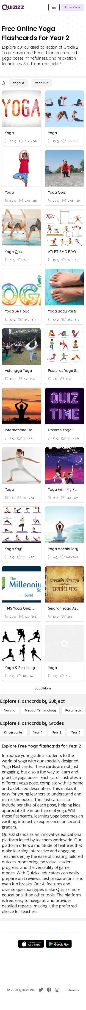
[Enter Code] (72, 7)
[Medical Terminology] (40, 710)
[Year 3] (75, 732)
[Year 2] (41, 83)
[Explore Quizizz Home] (13, 7)
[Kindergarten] (14, 732)
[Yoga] (18, 83)
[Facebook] (49, 989)
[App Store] (31, 944)
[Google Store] (59, 944)
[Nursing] (9, 710)
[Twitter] (41, 989)
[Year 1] (37, 732)
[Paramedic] (73, 710)
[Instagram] (57, 989)
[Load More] (43, 688)
